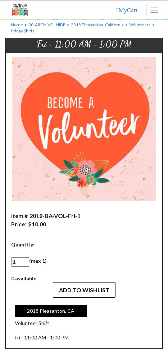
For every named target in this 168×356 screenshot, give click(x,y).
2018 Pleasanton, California (97, 24)
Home (17, 24)
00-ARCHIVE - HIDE (46, 24)
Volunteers (140, 24)
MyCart (128, 10)
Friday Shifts (23, 31)
